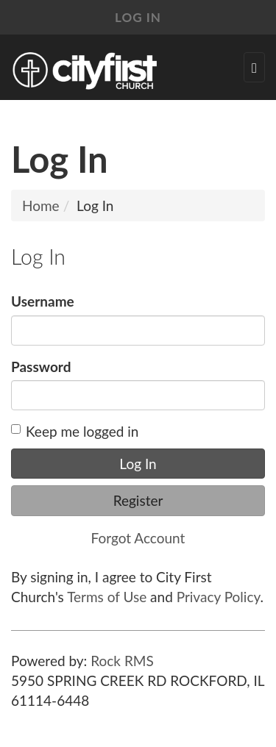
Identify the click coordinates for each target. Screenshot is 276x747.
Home (41, 205)
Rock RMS (122, 660)
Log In (138, 17)
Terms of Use (106, 596)
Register (138, 500)
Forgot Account (138, 537)
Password (41, 366)
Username (42, 301)
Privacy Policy (219, 596)
